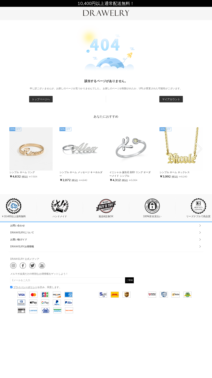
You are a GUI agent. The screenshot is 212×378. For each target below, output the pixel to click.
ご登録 (129, 280)
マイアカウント (171, 99)
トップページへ (41, 99)
